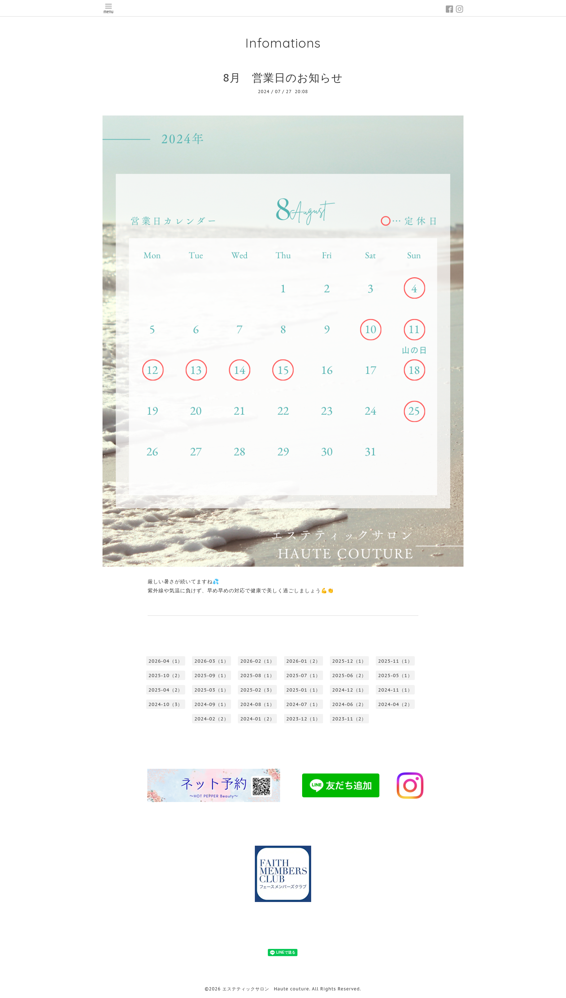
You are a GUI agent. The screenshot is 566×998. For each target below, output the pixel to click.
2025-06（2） (349, 675)
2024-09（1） (212, 704)
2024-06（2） (349, 704)
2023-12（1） (303, 719)
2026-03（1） (212, 661)
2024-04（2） (395, 704)
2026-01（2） (303, 661)
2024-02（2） (212, 719)
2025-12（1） (349, 661)
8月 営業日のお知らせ (283, 77)
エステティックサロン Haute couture (265, 989)
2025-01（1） (303, 690)
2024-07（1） (303, 704)
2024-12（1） (349, 690)
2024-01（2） (257, 719)
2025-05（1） (395, 675)
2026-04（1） (165, 661)
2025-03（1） (212, 690)
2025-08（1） (257, 675)
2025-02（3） (257, 690)
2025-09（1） (212, 675)
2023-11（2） (349, 719)
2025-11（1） (395, 661)
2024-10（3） (165, 704)
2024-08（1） (257, 704)
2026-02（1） (257, 661)
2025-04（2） (165, 690)
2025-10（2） (165, 675)
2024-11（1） (395, 690)
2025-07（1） (303, 675)
